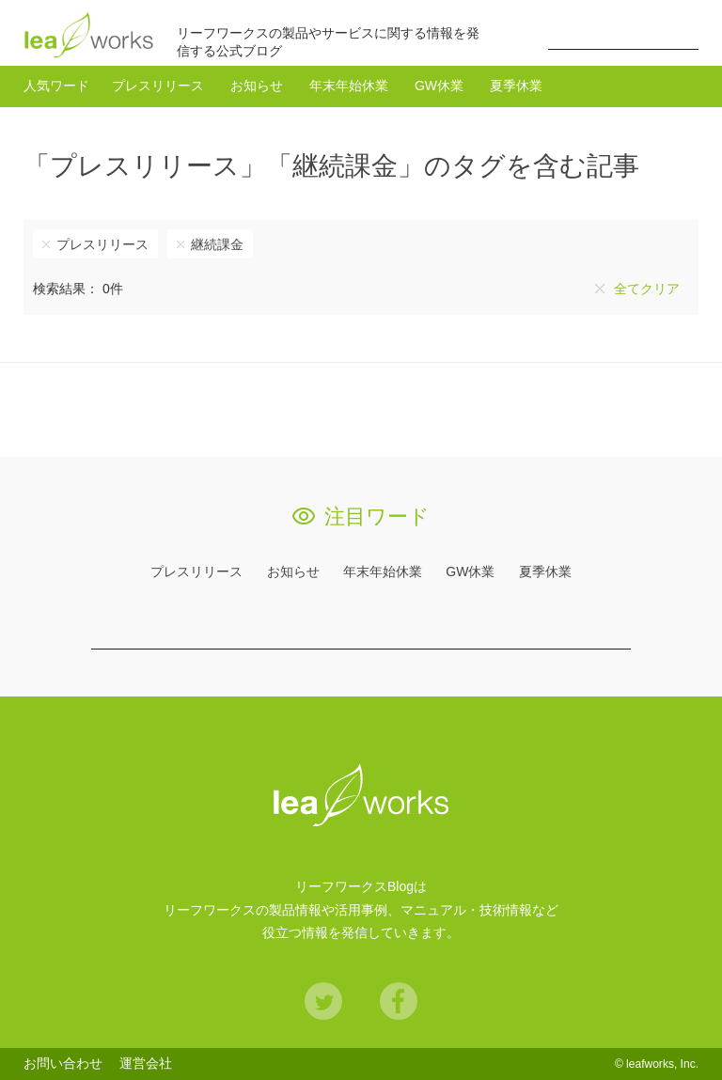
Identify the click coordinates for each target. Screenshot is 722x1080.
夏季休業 (516, 85)
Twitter (323, 1001)
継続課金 (217, 244)
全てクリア (647, 288)
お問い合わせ (63, 1063)
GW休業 (439, 85)
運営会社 (145, 1063)
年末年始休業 (348, 85)
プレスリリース (158, 85)
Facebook (398, 1001)
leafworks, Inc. (662, 1064)
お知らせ (256, 85)
